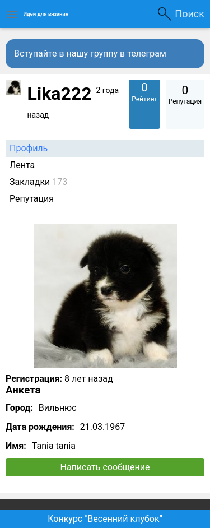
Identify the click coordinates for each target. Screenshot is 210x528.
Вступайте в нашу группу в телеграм (90, 53)
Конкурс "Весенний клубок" (105, 518)
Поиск (189, 14)
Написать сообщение (105, 467)
